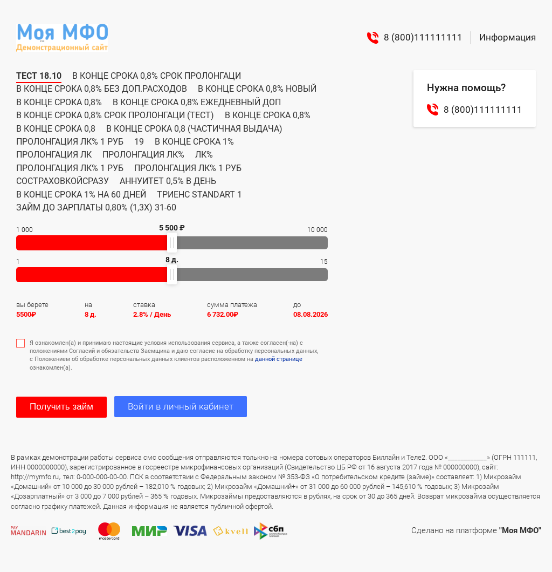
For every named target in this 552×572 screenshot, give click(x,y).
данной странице (278, 359)
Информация (507, 37)
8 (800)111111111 (415, 38)
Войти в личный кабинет (180, 406)
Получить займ (61, 406)
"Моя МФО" (520, 530)
